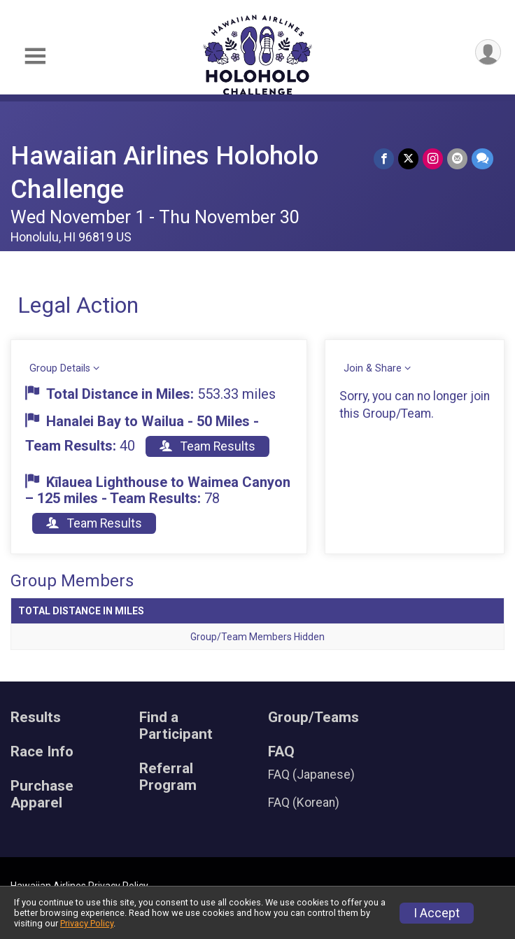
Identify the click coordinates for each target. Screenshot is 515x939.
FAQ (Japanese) (311, 775)
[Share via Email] (457, 158)
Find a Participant (176, 725)
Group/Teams (313, 717)
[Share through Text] (482, 158)
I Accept (437, 913)
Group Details (59, 368)
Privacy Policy (86, 923)
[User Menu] (488, 52)
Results (35, 717)
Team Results (207, 446)
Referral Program (168, 777)
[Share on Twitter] (408, 158)
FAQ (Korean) (303, 803)
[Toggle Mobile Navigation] (35, 56)
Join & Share (373, 368)
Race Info (41, 752)
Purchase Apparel (41, 794)
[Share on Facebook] (384, 158)
